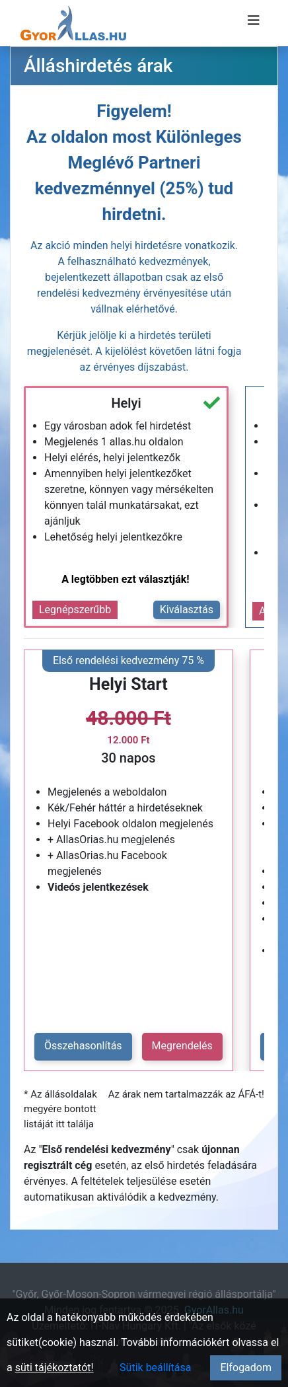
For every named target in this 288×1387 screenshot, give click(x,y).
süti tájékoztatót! (54, 1367)
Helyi (126, 403)
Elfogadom (245, 1367)
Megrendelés (182, 1045)
